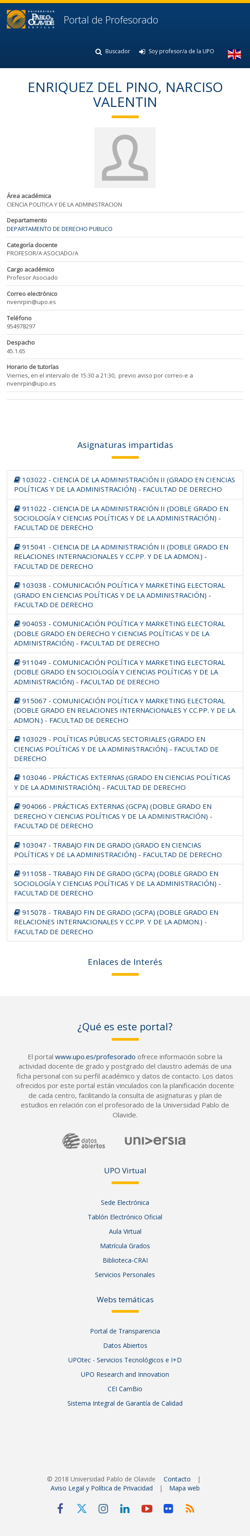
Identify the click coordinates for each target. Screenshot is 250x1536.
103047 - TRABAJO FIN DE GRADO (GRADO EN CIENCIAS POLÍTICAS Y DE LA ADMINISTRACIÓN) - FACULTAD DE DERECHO (118, 849)
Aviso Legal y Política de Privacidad (102, 1488)
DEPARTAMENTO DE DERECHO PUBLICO (60, 229)
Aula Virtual (125, 1231)
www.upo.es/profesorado (95, 1056)
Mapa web (184, 1488)
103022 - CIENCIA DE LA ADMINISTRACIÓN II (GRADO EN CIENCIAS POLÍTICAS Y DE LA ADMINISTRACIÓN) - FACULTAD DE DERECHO (124, 484)
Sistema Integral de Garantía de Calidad (125, 1403)
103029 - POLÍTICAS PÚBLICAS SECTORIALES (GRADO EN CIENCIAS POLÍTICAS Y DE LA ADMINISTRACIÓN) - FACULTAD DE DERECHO (116, 748)
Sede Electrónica (125, 1202)
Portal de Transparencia (125, 1331)
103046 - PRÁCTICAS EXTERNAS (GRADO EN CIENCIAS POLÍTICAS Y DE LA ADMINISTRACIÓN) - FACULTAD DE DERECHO (122, 782)
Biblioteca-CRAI (125, 1260)
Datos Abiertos (125, 1345)
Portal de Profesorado (109, 19)
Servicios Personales (125, 1274)
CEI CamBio (125, 1388)
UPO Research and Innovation (125, 1374)
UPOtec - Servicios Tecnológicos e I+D (125, 1360)
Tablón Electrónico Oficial (125, 1217)
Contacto (177, 1479)
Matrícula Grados (125, 1245)
